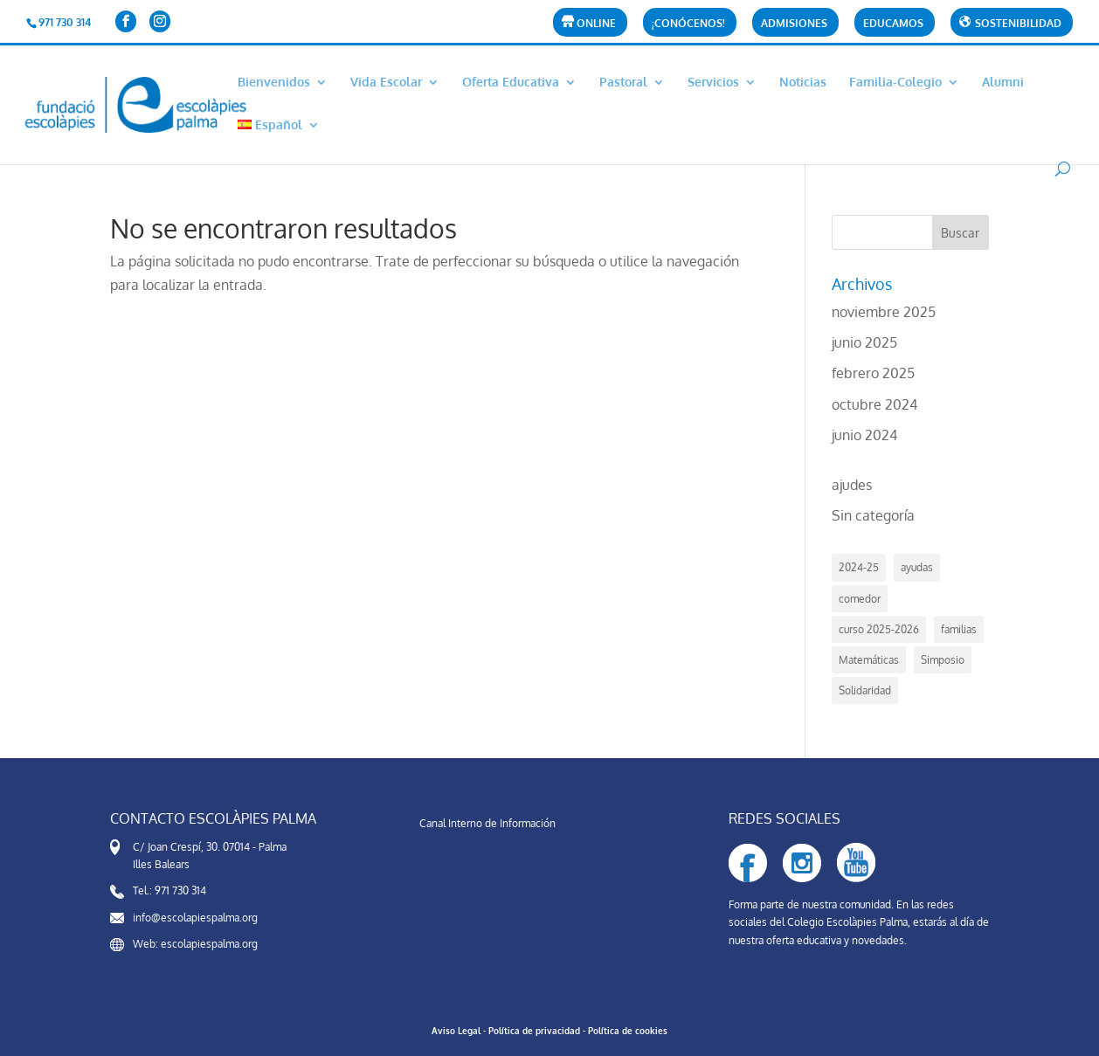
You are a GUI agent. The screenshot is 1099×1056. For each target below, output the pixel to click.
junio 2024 (864, 435)
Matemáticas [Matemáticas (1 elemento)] (869, 659)
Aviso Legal (456, 1030)
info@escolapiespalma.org (195, 917)
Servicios (713, 82)
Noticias (802, 82)
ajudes (852, 484)
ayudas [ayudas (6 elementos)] (917, 567)
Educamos (893, 24)
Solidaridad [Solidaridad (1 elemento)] (865, 690)
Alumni (1003, 82)
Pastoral (623, 82)
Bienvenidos (274, 82)
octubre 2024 (874, 404)
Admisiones (794, 24)
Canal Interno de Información (487, 823)
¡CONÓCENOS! (688, 24)
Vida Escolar (386, 82)
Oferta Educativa (510, 82)
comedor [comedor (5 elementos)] (860, 598)
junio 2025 (864, 342)
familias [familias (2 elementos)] (959, 629)
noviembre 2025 (884, 312)
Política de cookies (627, 1030)
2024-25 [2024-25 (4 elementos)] (859, 567)
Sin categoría (873, 515)
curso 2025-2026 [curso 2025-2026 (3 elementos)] (879, 629)
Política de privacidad (534, 1030)
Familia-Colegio (895, 82)
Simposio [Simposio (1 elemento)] (942, 659)
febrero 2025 (873, 373)
